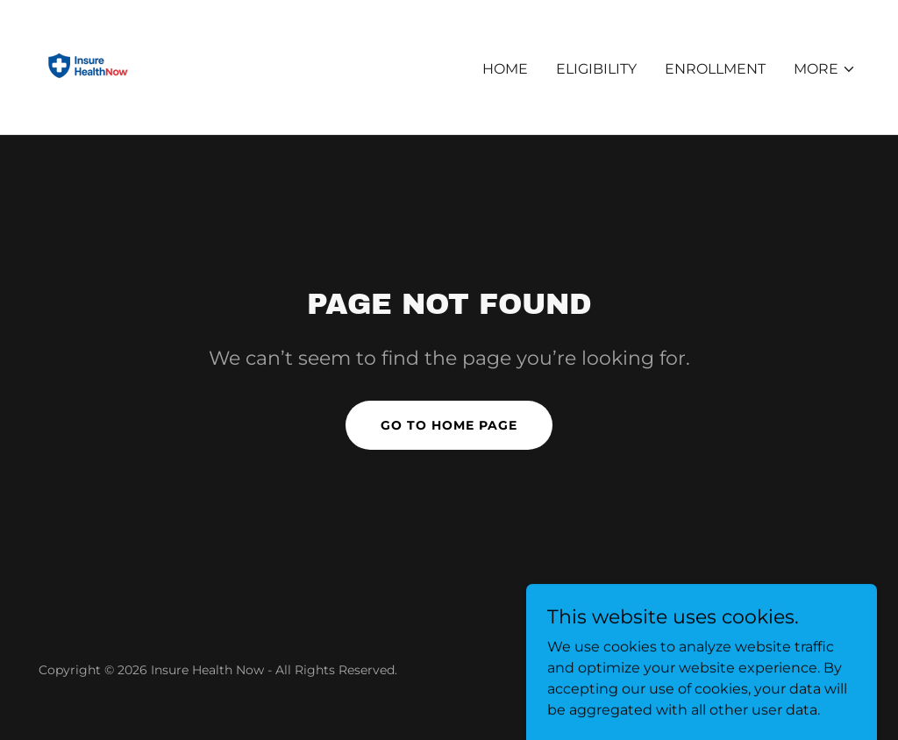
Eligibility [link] (596, 68)
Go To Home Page (449, 425)
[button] (825, 69)
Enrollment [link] (715, 68)
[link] (88, 66)
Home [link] (505, 68)
